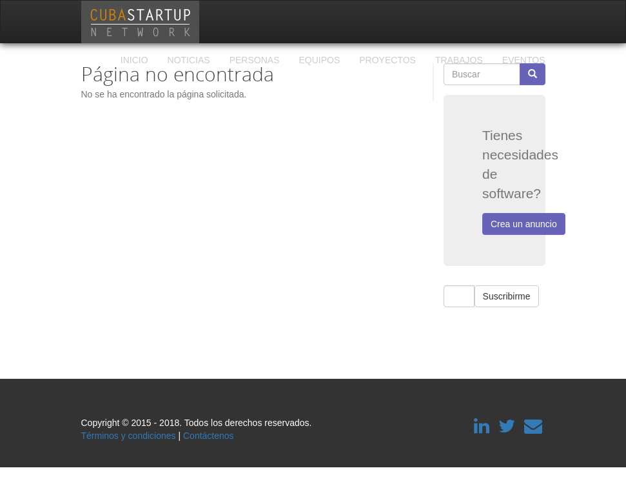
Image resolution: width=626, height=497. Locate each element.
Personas (255, 60)
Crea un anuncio (524, 224)
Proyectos (387, 60)
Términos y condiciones (128, 436)
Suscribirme (507, 296)
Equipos (319, 60)
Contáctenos (208, 436)
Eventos (523, 60)
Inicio (134, 60)
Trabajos (459, 60)
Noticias (189, 60)
